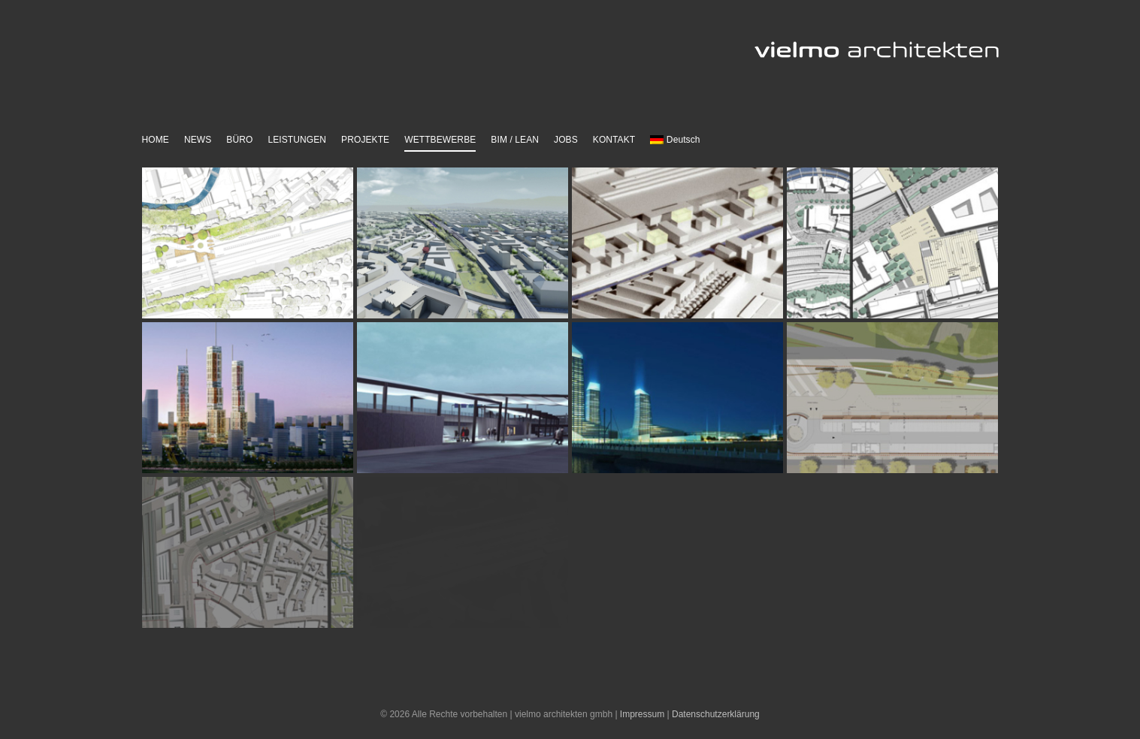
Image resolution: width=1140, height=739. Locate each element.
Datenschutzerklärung (716, 714)
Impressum (642, 714)
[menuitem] (675, 140)
